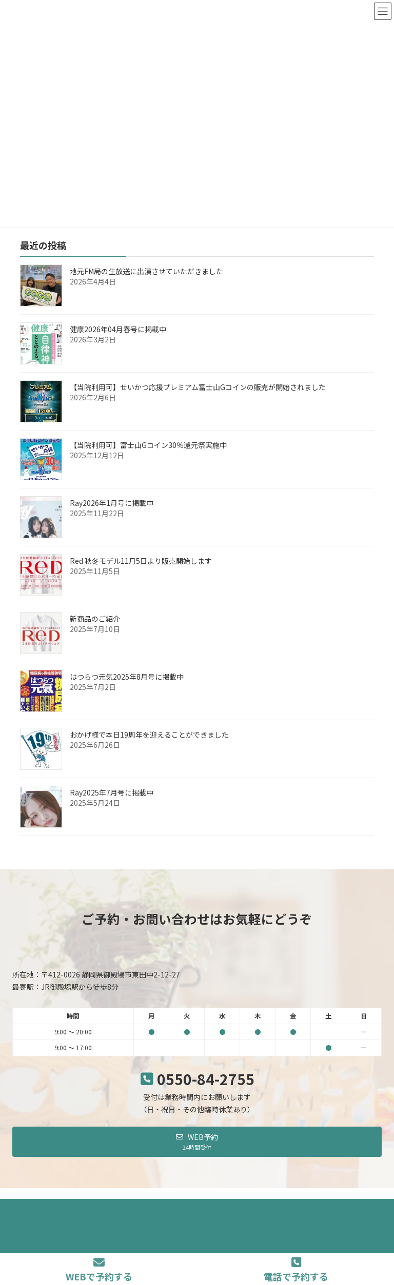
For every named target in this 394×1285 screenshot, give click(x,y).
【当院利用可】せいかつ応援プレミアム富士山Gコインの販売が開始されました (198, 387)
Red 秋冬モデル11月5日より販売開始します (141, 561)
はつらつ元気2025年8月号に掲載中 (127, 676)
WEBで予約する (99, 1270)
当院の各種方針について (168, 1208)
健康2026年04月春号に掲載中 (118, 329)
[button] (197, 1142)
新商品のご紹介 (95, 619)
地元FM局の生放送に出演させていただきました (146, 271)
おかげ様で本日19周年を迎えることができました (149, 734)
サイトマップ (241, 1208)
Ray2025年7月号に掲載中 (111, 792)
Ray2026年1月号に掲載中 (111, 503)
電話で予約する (296, 1270)
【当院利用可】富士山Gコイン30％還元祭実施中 (148, 445)
